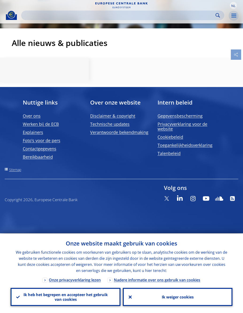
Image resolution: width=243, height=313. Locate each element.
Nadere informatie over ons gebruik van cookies (157, 279)
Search (218, 15)
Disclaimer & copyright (112, 116)
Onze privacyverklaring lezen (75, 279)
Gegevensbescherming (180, 116)
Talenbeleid (169, 153)
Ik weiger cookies (177, 296)
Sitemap (15, 169)
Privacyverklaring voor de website (182, 126)
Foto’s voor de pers (41, 140)
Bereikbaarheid (38, 157)
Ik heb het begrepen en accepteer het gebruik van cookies (65, 297)
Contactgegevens (39, 148)
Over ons (32, 116)
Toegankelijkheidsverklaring (185, 145)
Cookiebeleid (170, 137)
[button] (233, 5)
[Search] (119, 15)
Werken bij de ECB (41, 124)
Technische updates (110, 124)
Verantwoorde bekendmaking (119, 132)
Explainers (33, 132)
